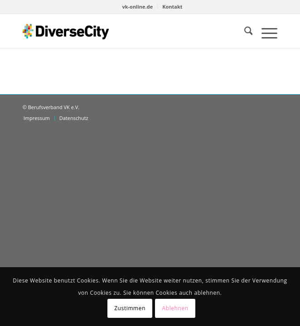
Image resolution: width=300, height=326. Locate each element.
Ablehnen (175, 308)
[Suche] (244, 32)
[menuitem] (137, 7)
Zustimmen (129, 308)
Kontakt (172, 6)
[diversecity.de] (66, 31)
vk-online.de (137, 6)
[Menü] (264, 32)
